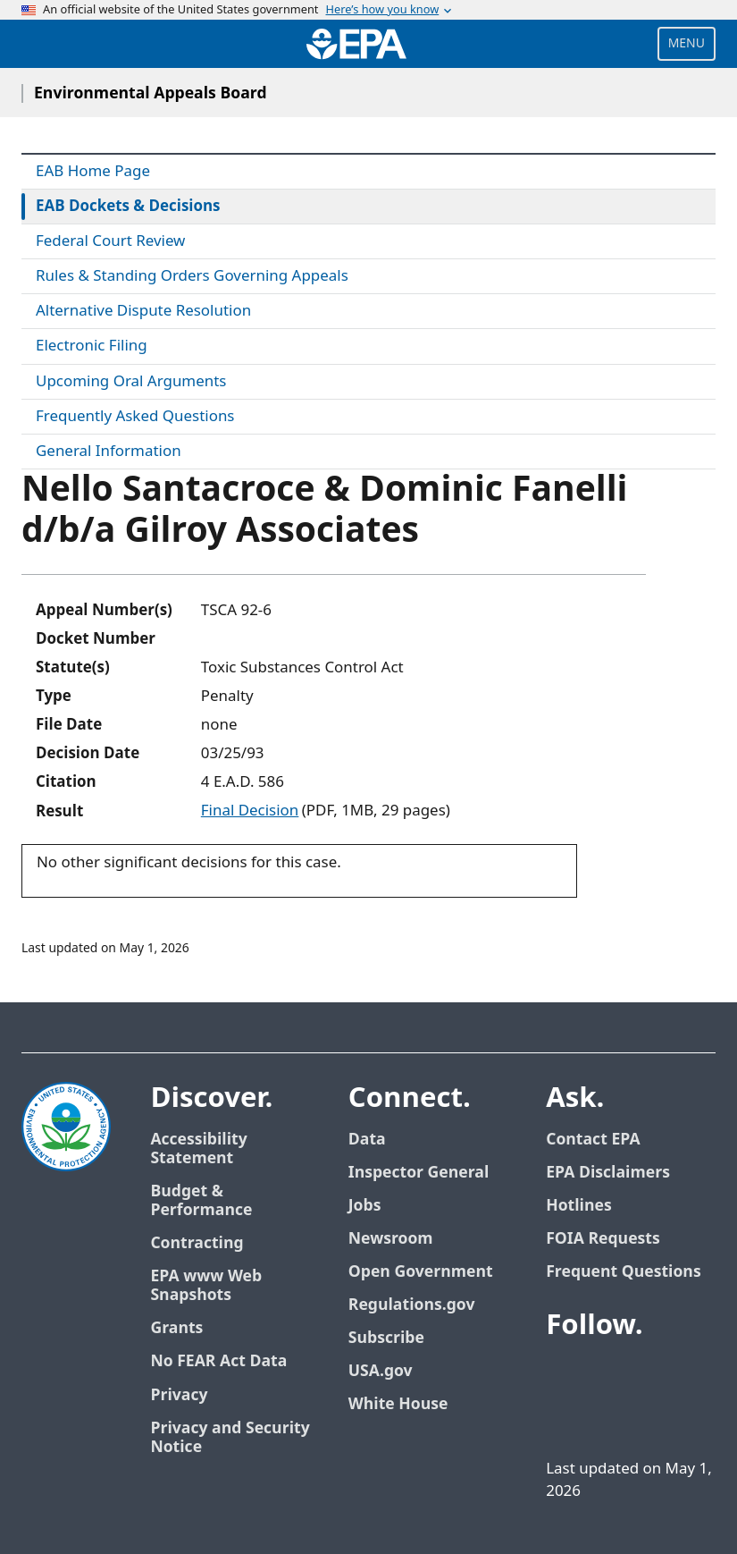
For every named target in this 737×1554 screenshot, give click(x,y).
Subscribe (386, 1338)
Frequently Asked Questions (135, 417)
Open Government (420, 1272)
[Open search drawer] (38, 44)
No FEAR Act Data (218, 1361)
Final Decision (250, 811)
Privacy (178, 1395)
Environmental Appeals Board (150, 93)
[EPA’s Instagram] (628, 1418)
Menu (686, 43)
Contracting (196, 1243)
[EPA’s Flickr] (585, 1418)
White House (398, 1404)
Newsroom (390, 1238)
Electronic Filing (91, 346)
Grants (176, 1328)
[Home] (356, 43)
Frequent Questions (623, 1272)
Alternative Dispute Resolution (143, 311)
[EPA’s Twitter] (606, 1375)
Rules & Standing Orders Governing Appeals (192, 276)
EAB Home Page (93, 172)
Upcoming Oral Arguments (131, 382)
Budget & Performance (201, 1201)
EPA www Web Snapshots (206, 1286)
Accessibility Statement (198, 1149)
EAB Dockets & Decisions (128, 206)
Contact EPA (593, 1139)
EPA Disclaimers (608, 1172)
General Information (108, 451)
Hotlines (578, 1205)
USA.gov (380, 1371)
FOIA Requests (602, 1238)
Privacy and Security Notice (229, 1438)
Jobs (364, 1205)
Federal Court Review (110, 241)
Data (367, 1139)
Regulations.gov (411, 1305)
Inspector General (419, 1172)
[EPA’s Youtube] (649, 1375)
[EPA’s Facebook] (564, 1375)
